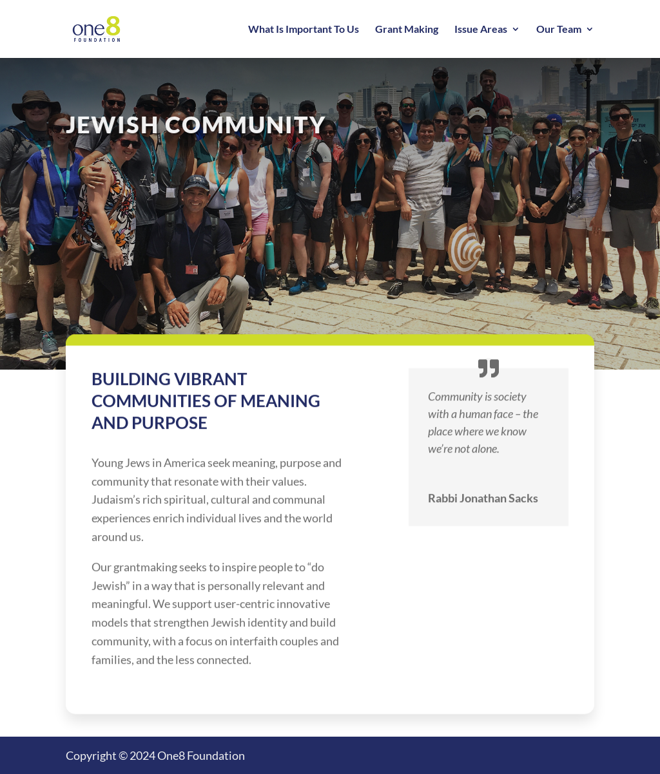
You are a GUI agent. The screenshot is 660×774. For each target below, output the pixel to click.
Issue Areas (480, 29)
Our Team (558, 29)
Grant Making (406, 29)
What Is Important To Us (303, 29)
